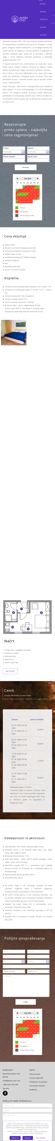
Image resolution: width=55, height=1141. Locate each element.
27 (17, 201)
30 (27, 201)
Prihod (5, 148)
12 (38, 191)
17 (31, 194)
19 (38, 194)
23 (27, 198)
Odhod (30, 148)
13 (17, 194)
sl (53, 15)
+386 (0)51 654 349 (10, 1085)
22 (24, 198)
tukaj (41, 308)
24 (31, 198)
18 (34, 194)
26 (38, 198)
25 (34, 198)
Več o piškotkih (40, 1138)
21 (21, 198)
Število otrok (32, 157)
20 (17, 198)
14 (21, 194)
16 (27, 194)
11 (34, 191)
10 (31, 191)
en (53, 23)
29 (24, 201)
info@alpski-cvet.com (11, 1081)
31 (31, 201)
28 (21, 201)
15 (24, 194)
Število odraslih (9, 157)
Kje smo (6, 1088)
